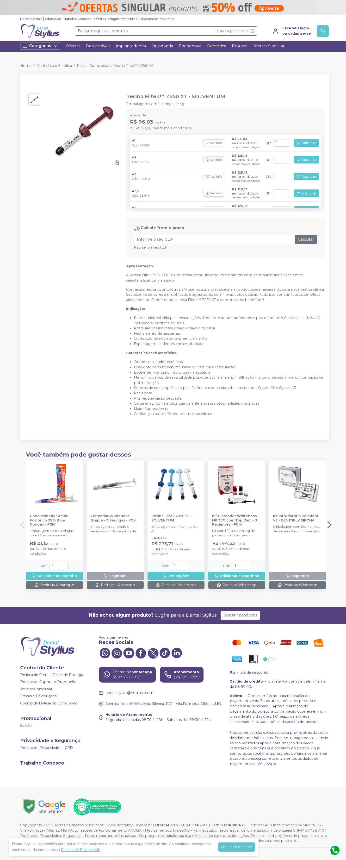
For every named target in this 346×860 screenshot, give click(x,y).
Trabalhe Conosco (77, 19)
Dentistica (216, 46)
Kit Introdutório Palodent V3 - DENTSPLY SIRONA (295, 518)
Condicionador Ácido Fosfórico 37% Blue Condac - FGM (49, 520)
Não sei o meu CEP (150, 247)
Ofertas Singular (268, 46)
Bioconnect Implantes (157, 19)
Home (25, 65)
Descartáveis (98, 46)
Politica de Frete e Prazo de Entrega (51, 675)
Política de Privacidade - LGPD (46, 748)
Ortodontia (162, 46)
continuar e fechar (236, 847)
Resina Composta (92, 65)
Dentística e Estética (54, 65)
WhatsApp (53, 19)
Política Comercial (36, 689)
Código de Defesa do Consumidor (49, 703)
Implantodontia (131, 46)
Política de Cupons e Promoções (49, 682)
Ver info (214, 143)
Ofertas (100, 19)
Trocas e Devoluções (38, 696)
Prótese (239, 46)
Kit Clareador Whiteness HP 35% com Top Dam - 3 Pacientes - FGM (234, 520)
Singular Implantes (122, 19)
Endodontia (190, 46)
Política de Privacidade (80, 850)
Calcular (306, 239)
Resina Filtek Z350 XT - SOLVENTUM (172, 518)
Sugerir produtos (240, 615)
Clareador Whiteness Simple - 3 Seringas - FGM (113, 518)
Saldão (26, 725)
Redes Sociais (31, 19)
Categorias (40, 46)
